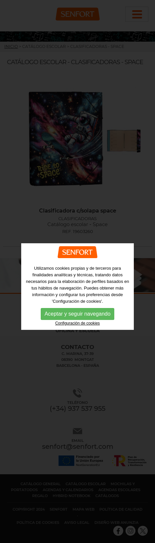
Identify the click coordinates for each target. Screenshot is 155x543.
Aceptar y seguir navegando (77, 324)
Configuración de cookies (77, 333)
